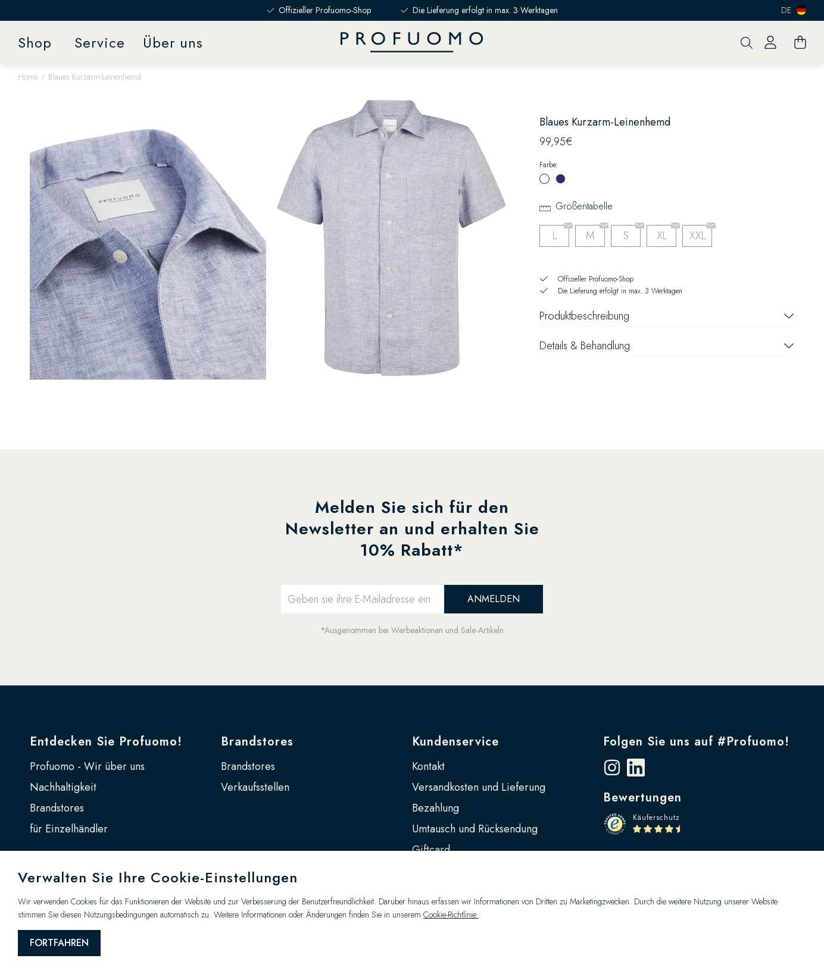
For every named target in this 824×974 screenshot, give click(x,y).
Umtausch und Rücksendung (475, 829)
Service (99, 42)
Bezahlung (435, 808)
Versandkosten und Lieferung (478, 787)
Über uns (173, 42)
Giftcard (431, 849)
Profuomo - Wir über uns (87, 766)
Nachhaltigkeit (63, 787)
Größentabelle (584, 206)
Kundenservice (455, 741)
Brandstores (57, 808)
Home (28, 77)
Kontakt (428, 766)
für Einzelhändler (69, 829)
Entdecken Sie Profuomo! (106, 741)
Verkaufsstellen (255, 787)
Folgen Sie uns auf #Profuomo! (696, 741)
